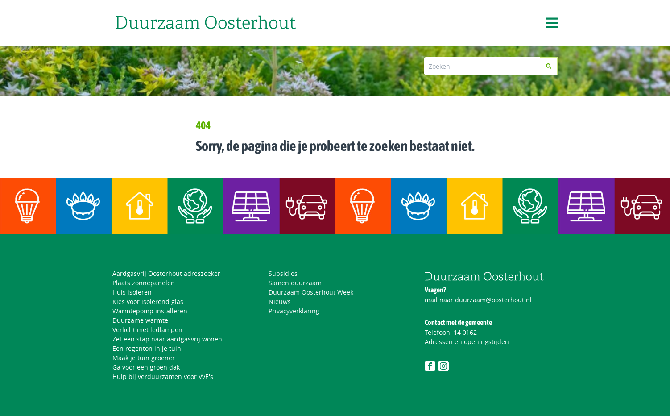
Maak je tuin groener (143, 358)
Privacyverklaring (294, 311)
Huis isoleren (132, 292)
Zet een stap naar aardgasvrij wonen (167, 339)
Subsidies (283, 273)
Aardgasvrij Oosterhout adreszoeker (166, 273)
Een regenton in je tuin (146, 348)
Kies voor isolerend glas (147, 301)
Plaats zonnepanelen (143, 283)
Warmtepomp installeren (149, 311)
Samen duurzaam (295, 283)
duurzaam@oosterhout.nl (493, 299)
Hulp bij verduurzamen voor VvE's (162, 376)
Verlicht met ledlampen (147, 329)
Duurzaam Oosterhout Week (311, 292)
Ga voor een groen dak (146, 367)
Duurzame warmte (140, 320)
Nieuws (280, 301)
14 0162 (465, 332)
